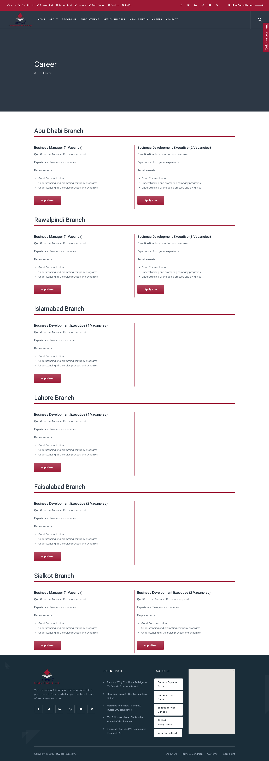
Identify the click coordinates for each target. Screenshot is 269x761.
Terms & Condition (192, 753)
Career (157, 19)
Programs (69, 19)
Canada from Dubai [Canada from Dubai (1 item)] (165, 697)
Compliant (229, 753)
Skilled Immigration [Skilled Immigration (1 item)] (165, 722)
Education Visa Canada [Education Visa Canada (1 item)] (167, 709)
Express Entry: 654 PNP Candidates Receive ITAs (126, 731)
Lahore (82, 5)
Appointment (90, 19)
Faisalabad (99, 5)
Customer (212, 753)
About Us (171, 753)
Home (41, 19)
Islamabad (65, 5)
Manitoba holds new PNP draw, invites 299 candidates (124, 707)
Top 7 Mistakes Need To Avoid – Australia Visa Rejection (125, 719)
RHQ (128, 5)
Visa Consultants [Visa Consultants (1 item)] (168, 733)
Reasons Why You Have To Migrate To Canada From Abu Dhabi (127, 684)
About (53, 19)
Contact (172, 19)
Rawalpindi (47, 5)
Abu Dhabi (28, 5)
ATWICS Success (114, 19)
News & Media (139, 19)
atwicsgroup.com (65, 753)
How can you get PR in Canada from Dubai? (127, 696)
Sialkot (115, 5)
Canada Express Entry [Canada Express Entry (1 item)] (167, 684)
